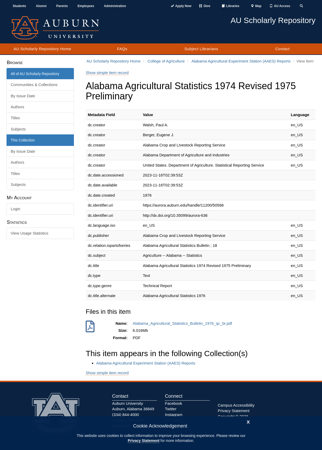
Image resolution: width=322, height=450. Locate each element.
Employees (86, 6)
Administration (115, 6)
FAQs (122, 49)
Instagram (173, 414)
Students (19, 6)
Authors (17, 107)
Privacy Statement (143, 440)
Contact (282, 49)
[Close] (248, 421)
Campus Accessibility (236, 405)
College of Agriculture (166, 61)
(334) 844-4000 (125, 414)
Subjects (18, 129)
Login (15, 209)
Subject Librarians (201, 49)
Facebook (173, 403)
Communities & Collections (34, 84)
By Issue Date (23, 96)
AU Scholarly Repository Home (42, 49)
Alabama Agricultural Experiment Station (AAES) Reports (240, 61)
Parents (62, 6)
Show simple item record (107, 72)
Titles (15, 118)
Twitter (170, 409)
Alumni (41, 6)
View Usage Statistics (29, 233)
